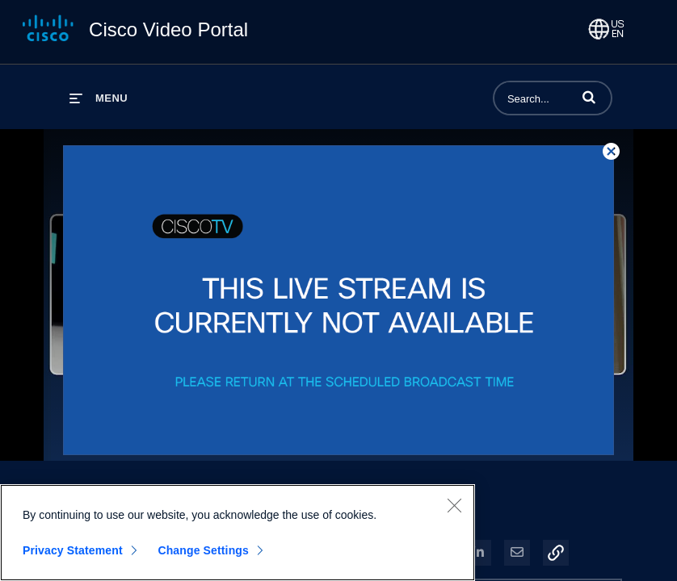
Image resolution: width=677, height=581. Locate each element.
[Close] (454, 505)
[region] (237, 532)
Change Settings (203, 550)
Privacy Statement (73, 550)
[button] (588, 96)
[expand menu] (98, 98)
